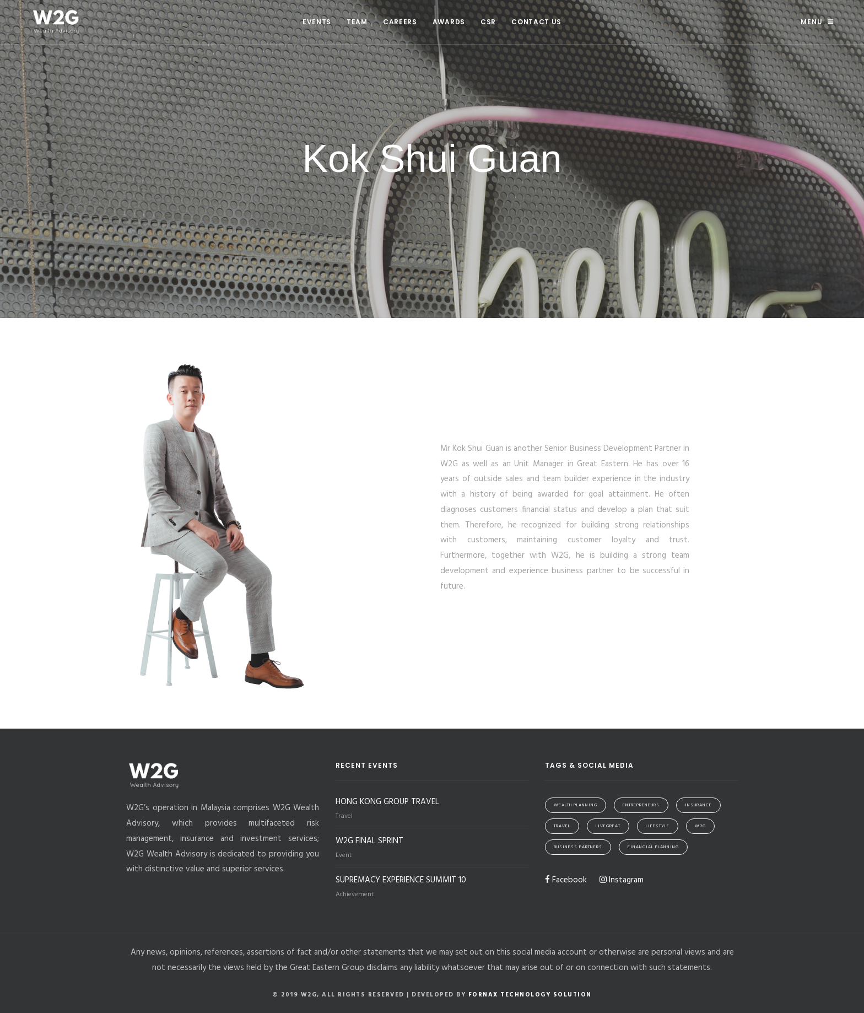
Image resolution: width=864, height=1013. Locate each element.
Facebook (566, 880)
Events (317, 21)
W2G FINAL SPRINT (369, 841)
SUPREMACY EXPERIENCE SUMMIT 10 (401, 880)
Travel (562, 826)
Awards (449, 21)
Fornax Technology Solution (530, 995)
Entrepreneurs (641, 805)
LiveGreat (608, 826)
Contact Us (536, 21)
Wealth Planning (575, 805)
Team (357, 21)
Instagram (622, 880)
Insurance (698, 805)
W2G (700, 826)
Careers (400, 21)
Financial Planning (653, 847)
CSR (488, 21)
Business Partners (578, 847)
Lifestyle (657, 826)
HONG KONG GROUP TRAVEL (387, 802)
